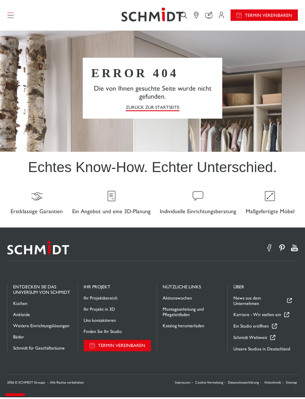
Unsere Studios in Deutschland (261, 350)
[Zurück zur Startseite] (152, 15)
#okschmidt (272, 384)
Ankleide (21, 316)
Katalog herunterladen (183, 327)
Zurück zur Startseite (152, 108)
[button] (15, 394)
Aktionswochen (177, 299)
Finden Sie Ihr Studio (103, 333)
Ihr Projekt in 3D (99, 311)
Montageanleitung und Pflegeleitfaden (183, 313)
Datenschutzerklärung (243, 384)
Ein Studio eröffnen (251, 328)
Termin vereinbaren (268, 16)
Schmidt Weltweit (250, 339)
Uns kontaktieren (100, 322)
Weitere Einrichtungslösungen (41, 327)
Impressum (182, 384)
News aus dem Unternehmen (247, 302)
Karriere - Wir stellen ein (257, 316)
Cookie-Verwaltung (209, 384)
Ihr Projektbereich (101, 299)
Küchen (20, 305)
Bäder (18, 338)
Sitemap (291, 384)
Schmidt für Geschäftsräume (39, 349)
